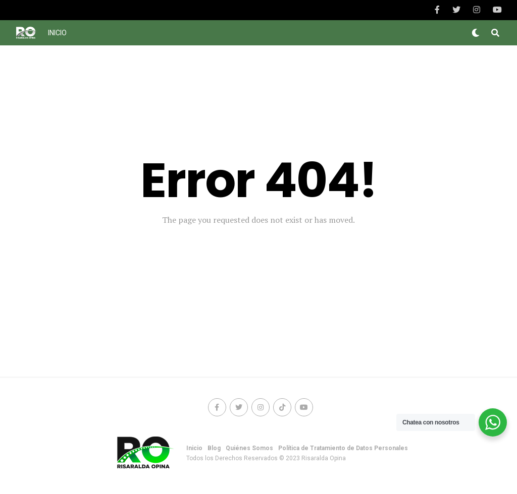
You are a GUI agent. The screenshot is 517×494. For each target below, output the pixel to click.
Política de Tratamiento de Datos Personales (343, 448)
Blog (214, 448)
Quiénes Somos (249, 448)
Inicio (57, 33)
